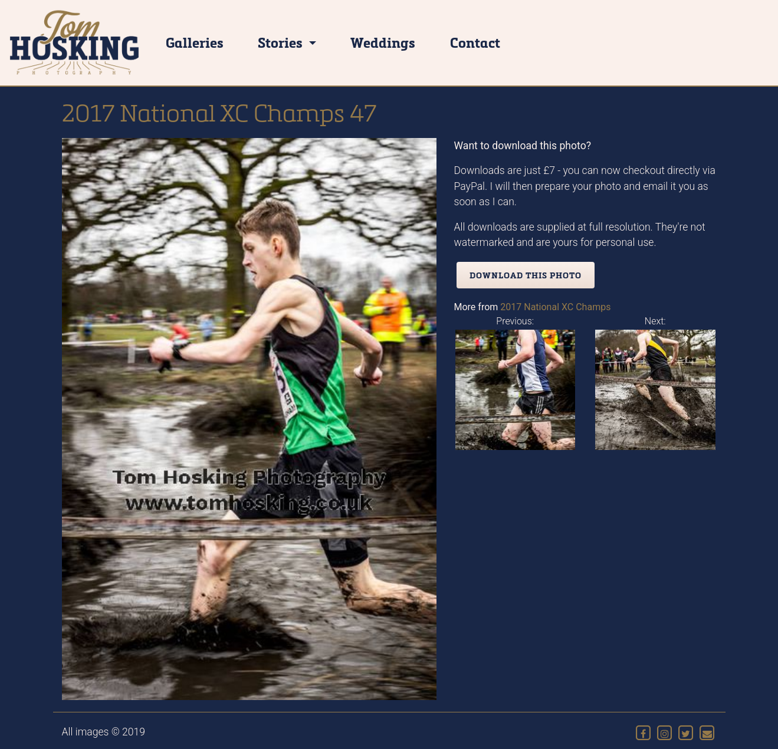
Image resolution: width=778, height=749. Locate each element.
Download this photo (526, 275)
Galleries (195, 42)
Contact (475, 42)
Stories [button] (282, 42)
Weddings (382, 42)
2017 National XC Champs (555, 307)
